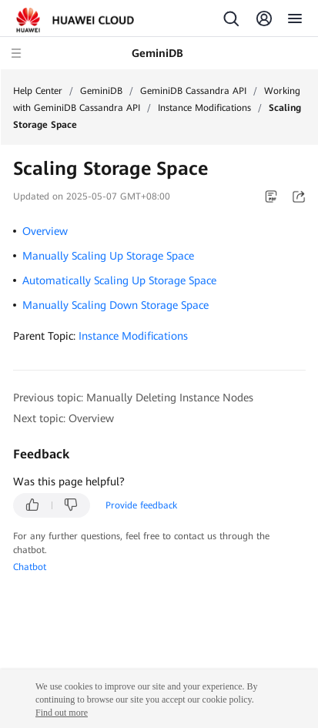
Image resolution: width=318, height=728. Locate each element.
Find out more (61, 712)
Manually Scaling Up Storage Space (108, 256)
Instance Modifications (204, 107)
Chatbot (29, 567)
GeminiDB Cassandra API (193, 91)
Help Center (37, 91)
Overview (45, 231)
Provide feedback (141, 505)
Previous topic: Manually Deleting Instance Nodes (133, 397)
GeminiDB (101, 91)
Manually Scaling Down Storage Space (115, 305)
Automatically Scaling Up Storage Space (119, 280)
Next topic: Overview (63, 418)
